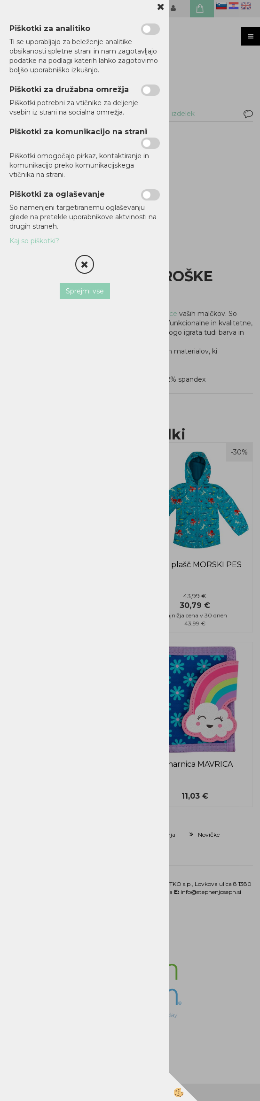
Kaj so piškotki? (34, 241)
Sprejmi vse (85, 291)
